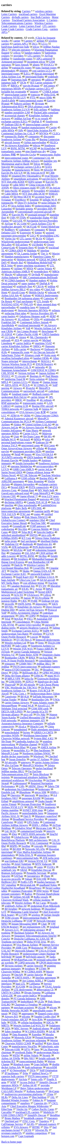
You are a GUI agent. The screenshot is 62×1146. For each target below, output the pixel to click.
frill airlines (22, 244)
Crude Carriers (9, 26)
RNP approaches (10, 403)
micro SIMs (46, 97)
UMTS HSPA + (23, 977)
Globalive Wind (23, 828)
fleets (37, 169)
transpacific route (20, 352)
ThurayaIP (10, 684)
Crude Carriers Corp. (37, 29)
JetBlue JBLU (43, 663)
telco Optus (27, 867)
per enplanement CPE (34, 926)
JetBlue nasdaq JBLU (12, 771)
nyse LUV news (50, 496)
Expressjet (25, 232)
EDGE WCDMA (48, 259)
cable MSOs (7, 130)
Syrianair (6, 199)
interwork (29, 795)
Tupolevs (44, 1121)
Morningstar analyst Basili (15, 163)
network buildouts (31, 908)
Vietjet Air (10, 238)
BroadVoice (35, 888)
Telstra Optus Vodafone (47, 538)
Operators (52, 1118)
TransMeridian (9, 867)
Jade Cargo (21, 645)
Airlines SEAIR (21, 897)
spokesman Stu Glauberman (19, 789)
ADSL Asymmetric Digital (24, 612)
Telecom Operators (22, 768)
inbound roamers (47, 1124)
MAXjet (18, 618)
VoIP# (46, 630)
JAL (52, 1097)
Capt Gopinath (26, 1136)
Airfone (27, 295)
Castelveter (11, 696)
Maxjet (56, 253)
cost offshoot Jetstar (33, 583)
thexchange (48, 331)
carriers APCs (20, 43)
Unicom (5, 750)
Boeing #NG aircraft (43, 406)
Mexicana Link (44, 828)
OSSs (37, 319)
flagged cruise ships (48, 1013)
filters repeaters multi (24, 187)
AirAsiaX (25, 439)
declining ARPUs (14, 502)
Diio (46, 1127)
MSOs (29, 268)
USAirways (33, 595)
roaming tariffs (42, 511)
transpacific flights (14, 136)
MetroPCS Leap (10, 753)
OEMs (27, 415)
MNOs (37, 439)
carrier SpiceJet (35, 965)
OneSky (14, 571)
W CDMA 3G (41, 385)
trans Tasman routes (46, 67)
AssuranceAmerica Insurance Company (22, 723)
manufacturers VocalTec (24, 1046)
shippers (23, 70)
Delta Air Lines (20, 1097)
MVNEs (9, 606)
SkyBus (43, 556)
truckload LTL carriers (27, 1112)
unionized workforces (12, 780)
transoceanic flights (50, 154)
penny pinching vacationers (31, 265)
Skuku (26, 571)
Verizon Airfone (26, 373)
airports (26, 190)
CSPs (42, 187)
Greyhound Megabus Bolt (15, 568)
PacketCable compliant (46, 112)
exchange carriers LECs (37, 88)
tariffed (39, 1043)
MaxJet (8, 274)
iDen (14, 834)
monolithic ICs (22, 750)
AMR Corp (21, 947)
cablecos (49, 79)
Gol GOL (17, 220)
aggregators (27, 1013)
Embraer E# (42, 442)
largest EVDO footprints (18, 669)
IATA (7, 1028)
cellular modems (41, 899)
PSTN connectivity (39, 487)
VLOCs (51, 867)
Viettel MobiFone (50, 226)
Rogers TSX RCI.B (40, 690)
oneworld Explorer (40, 574)
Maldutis (31, 250)
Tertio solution (37, 379)
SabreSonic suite (50, 1046)
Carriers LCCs (20, 382)
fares (36, 1049)
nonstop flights (9, 600)
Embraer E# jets (50, 600)
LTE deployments (23, 989)
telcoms (26, 1016)
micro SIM (40, 792)
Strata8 (5, 783)
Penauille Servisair (36, 873)
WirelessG (38, 756)
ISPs (20, 130)
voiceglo (38, 846)
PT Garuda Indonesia (25, 998)
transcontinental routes (31, 100)
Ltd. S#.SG (11, 831)
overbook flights (24, 1052)
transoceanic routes (33, 403)
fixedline (31, 400)
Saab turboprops (33, 1067)
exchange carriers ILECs (14, 121)
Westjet (54, 1040)
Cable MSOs (11, 193)
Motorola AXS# (22, 1037)
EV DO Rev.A (24, 639)
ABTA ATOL (11, 385)
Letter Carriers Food (30, 26)
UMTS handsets (50, 334)
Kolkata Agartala (36, 1091)
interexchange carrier (16, 94)
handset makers (32, 52)
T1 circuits (20, 376)
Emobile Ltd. (8, 792)
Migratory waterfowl (46, 816)
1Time (49, 1094)
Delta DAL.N (26, 855)
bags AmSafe (8, 580)
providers (18, 55)
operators (36, 79)
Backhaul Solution (24, 932)
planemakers (8, 855)
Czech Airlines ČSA (41, 223)
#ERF (53, 316)
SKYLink (31, 226)
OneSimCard (12, 1121)
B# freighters (21, 559)
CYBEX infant (50, 91)
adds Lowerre (8, 556)
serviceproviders (45, 466)
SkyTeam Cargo (31, 436)
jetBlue (51, 286)
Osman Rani (27, 490)
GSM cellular (28, 478)
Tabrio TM (53, 786)
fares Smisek (22, 64)
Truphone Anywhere (12, 941)
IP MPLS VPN (12, 678)
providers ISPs (45, 208)
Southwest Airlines (11, 1040)
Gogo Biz (30, 139)
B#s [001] (29, 1058)
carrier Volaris (44, 268)
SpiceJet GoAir (28, 154)
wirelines (37, 633)
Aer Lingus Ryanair (27, 331)
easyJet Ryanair (31, 85)
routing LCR (21, 406)
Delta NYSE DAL (36, 941)
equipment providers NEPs (27, 451)
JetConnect (49, 85)
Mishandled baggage (43, 559)
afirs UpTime (12, 765)
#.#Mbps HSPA (9, 538)
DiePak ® (36, 121)
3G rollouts (24, 319)
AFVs (27, 1049)
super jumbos (28, 283)
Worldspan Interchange (35, 735)
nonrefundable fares (32, 813)
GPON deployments (49, 962)
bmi (32, 642)
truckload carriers (28, 14)
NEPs (30, 807)
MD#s (50, 457)
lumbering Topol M (15, 379)
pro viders (35, 289)
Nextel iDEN (18, 487)
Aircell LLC (44, 705)
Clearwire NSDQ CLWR (18, 1043)
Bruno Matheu (12, 1118)
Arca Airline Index (21, 205)
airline (4, 67)
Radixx (28, 894)
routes (37, 514)
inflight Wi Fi (50, 199)
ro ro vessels (41, 118)
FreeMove (20, 199)
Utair (16, 436)
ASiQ (20, 822)
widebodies (49, 319)
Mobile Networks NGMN (15, 1010)
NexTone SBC (38, 523)
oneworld (50, 624)
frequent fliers (26, 247)
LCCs (44, 43)
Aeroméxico (33, 876)
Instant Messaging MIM (24, 923)
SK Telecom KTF (35, 172)
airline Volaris (31, 1055)
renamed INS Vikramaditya (26, 175)
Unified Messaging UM (32, 717)
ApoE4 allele (8, 100)
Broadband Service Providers (28, 819)
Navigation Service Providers (42, 220)
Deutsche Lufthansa (11, 920)
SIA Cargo (49, 445)
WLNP (33, 148)
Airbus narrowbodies (35, 142)
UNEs (15, 672)
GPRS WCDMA (51, 672)
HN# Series (43, 891)
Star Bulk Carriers (40, 17)
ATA (16, 340)
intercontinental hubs (27, 858)
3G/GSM (20, 986)
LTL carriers (49, 26)
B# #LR (25, 696)
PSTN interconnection (25, 666)
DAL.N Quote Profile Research (18, 660)
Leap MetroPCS (41, 493)
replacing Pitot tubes (15, 313)
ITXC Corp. (28, 1121)
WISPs (44, 744)
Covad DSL (39, 568)
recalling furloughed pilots (15, 358)
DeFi (4, 262)
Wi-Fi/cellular (42, 598)
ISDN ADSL (25, 603)
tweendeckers (41, 271)
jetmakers (54, 190)
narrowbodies (8, 307)
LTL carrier (26, 238)
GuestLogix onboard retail (15, 493)
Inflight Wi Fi (8, 439)
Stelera (17, 517)
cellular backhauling (31, 1022)
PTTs (33, 97)
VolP (28, 550)
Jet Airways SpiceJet (33, 427)
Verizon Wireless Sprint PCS (16, 364)
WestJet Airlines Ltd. (45, 328)
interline (9, 505)
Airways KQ (11, 1016)
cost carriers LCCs (42, 70)
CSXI (56, 499)
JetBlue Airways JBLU (13, 289)
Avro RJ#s (37, 1019)
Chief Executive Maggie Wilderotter (29, 1106)
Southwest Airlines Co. (13, 690)
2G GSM (21, 223)
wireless (35, 914)
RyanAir (30, 388)
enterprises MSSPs (11, 88)
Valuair (28, 879)
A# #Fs (30, 1124)
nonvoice (44, 499)
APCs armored (44, 58)
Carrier (53, 127)
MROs (55, 271)
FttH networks (9, 720)
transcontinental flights (31, 1061)
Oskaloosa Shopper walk (32, 316)
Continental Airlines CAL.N (16, 367)
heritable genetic (24, 208)
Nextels (46, 1055)
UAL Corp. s (19, 693)
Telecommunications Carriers (17, 23)
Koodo (54, 902)
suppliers (25, 1103)
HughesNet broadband (13, 888)
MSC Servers (21, 1028)
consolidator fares (48, 660)
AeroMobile (7, 325)
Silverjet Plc (41, 1130)
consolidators (8, 412)
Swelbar (25, 846)
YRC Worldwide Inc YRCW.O (20, 687)
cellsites (5, 1127)
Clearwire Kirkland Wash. (15, 899)
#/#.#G (25, 589)
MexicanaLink (27, 885)
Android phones (40, 1028)
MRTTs (5, 1025)
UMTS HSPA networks (33, 834)
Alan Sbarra (32, 430)
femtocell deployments (48, 639)
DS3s (33, 1070)
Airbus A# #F (29, 1085)
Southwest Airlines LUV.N (15, 109)
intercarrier (7, 259)
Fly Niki (40, 714)
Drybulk (36, 274)
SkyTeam (6, 741)
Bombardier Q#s (40, 699)
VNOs (56, 699)
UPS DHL (36, 508)
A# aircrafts (10, 762)
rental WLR (27, 705)
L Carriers (52, 20)
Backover (35, 349)
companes (39, 229)
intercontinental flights (35, 917)
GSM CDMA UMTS (12, 1115)
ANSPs (5, 187)
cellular (40, 448)
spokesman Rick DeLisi (14, 397)
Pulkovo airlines (22, 103)
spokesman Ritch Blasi (13, 747)
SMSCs (37, 346)
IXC (37, 669)
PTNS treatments (46, 807)
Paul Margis (51, 376)
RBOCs (15, 85)
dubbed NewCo (40, 1073)
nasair (4, 1013)
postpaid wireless (10, 598)
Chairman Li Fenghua (26, 1004)
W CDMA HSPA (33, 971)
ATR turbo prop (50, 858)
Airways (17, 388)
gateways (26, 762)
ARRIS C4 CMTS (43, 732)
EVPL (13, 1022)
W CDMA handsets (15, 280)
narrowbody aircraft (33, 391)
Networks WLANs (35, 849)
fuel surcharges (29, 541)
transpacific (7, 202)
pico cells (46, 535)
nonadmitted (20, 729)
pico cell (28, 714)
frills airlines (40, 109)
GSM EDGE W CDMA (43, 370)
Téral (7, 618)
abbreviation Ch (45, 989)
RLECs (54, 142)
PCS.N (26, 385)
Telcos (36, 163)
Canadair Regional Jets (22, 586)
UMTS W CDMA (10, 992)
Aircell (5, 693)
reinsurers (10, 663)
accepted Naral (43, 196)
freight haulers (30, 460)
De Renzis (6, 301)
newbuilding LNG (49, 235)
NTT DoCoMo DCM (33, 193)
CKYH (27, 1130)
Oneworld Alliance (25, 950)
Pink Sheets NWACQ (36, 517)
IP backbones (12, 1073)
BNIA (32, 657)
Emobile (34, 199)
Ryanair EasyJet (9, 460)
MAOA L (46, 361)
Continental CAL (41, 157)
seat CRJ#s (7, 331)
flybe (25, 1073)
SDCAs (50, 1022)
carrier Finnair (9, 804)
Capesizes (49, 298)
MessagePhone (9, 705)
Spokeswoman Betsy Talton (45, 693)
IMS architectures (38, 840)
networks (40, 367)
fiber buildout (39, 1097)
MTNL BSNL (27, 556)
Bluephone (25, 792)
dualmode (27, 544)
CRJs (24, 600)
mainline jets (50, 160)
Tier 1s (44, 253)
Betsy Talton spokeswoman (34, 1088)
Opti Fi (27, 816)
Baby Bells (21, 508)
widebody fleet (24, 286)
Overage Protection (31, 804)
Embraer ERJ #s (13, 124)
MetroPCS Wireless (33, 765)
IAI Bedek (37, 244)
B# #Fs (48, 436)
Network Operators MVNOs (33, 310)
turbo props (11, 541)
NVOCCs (49, 64)
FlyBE (34, 600)
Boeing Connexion (49, 139)
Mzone (35, 382)
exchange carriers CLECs (27, 166)
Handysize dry (44, 544)
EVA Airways (21, 1127)
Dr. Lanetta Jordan (27, 253)
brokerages (44, 789)
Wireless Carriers (43, 23)
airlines (40, 40)
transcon (35, 94)
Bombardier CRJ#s (15, 657)
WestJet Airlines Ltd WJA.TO (29, 1025)
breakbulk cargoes (33, 1118)
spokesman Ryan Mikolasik (45, 905)
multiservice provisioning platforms (23, 1094)
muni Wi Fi (53, 675)
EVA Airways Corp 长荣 (32, 412)
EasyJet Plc (18, 214)
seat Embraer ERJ (14, 861)
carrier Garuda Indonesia (27, 651)
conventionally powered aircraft (35, 211)
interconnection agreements (15, 511)
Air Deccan (35, 986)
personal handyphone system (16, 442)
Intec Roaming (36, 481)
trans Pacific (11, 190)
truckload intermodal (29, 325)
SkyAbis (22, 529)
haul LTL (20, 983)
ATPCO (29, 681)
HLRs (4, 1097)
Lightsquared (20, 783)
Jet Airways (7, 319)
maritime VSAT (43, 343)
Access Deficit (27, 1082)
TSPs (13, 217)
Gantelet (5, 565)
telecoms (6, 902)
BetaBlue (55, 1115)
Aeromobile (7, 211)
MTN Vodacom (43, 864)
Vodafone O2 (12, 544)
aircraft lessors (12, 142)
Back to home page (11, 1141)
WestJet (5, 550)
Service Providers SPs (42, 313)
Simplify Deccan (48, 1082)
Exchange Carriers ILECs (25, 630)
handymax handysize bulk (15, 46)
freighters (30, 968)
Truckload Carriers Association (28, 20)
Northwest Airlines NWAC (36, 753)
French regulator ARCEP (14, 1019)
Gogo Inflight (41, 1064)
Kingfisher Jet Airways (29, 606)
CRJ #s (40, 286)
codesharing (7, 529)
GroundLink (19, 526)
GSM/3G (39, 675)
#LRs (4, 352)
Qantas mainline (10, 810)
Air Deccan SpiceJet (44, 352)
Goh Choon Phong (49, 684)
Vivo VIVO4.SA (44, 454)
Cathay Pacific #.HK (27, 334)
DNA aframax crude (38, 106)
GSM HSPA (15, 681)
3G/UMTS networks (12, 457)
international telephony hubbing (30, 777)
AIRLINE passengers (12, 481)
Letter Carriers (9, 14)
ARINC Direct (36, 786)
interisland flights (34, 76)
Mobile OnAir (36, 292)
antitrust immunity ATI (33, 720)
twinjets (5, 777)
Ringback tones (21, 1064)
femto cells (37, 1079)
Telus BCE (27, 532)
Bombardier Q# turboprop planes (22, 298)
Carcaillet (6, 1112)
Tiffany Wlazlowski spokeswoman (27, 240)
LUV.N (5, 469)
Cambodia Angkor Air (27, 741)
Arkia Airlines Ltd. (11, 76)
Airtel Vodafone (22, 864)
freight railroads (47, 1058)
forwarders (39, 190)
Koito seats (50, 355)
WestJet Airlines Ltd (15, 642)
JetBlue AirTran (22, 118)
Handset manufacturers (17, 256)
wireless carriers (43, 11)
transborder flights (39, 217)
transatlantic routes (11, 151)
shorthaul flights (49, 541)
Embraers (49, 349)
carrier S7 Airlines (39, 759)
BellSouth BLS (30, 672)
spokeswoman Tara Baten (14, 633)
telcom (53, 1007)
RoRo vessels (41, 897)
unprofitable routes (43, 1010)
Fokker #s (38, 1100)
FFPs (4, 85)
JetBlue (5, 666)
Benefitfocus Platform (13, 840)
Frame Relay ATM (28, 654)
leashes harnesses (46, 882)
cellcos (17, 52)
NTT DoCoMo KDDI (12, 181)
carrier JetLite (45, 469)
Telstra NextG (8, 475)
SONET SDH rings (32, 810)
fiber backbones (42, 750)
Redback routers (41, 394)
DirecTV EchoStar (27, 202)
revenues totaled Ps (11, 1133)
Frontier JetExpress (11, 430)
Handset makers (37, 280)
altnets (36, 64)
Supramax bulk (19, 79)
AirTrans (50, 780)
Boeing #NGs (47, 478)
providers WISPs (10, 735)
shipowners (42, 603)
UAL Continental (39, 843)
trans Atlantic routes (43, 702)
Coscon (34, 636)
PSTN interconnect (38, 1076)
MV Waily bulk (46, 490)
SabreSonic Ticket (11, 355)
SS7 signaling (8, 885)
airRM (56, 1028)
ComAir (5, 938)
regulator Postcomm (22, 891)
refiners (56, 310)
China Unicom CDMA (46, 415)
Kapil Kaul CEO (25, 577)
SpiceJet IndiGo (45, 532)
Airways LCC (11, 929)
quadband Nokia (48, 885)
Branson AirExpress (11, 873)
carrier (16, 40)
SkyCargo (54, 1091)
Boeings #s (36, 376)
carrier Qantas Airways (17, 702)
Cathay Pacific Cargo (43, 1109)
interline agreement (45, 977)
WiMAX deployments (46, 295)
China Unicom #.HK (40, 184)
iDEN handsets (35, 457)
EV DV (43, 586)
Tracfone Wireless (51, 475)
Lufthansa (34, 983)
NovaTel (52, 427)
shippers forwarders (24, 484)
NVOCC (6, 376)
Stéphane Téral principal (14, 708)
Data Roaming (20, 1034)
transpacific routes (22, 67)
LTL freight (43, 301)
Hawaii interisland (44, 73)
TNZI (15, 1013)
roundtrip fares (27, 307)
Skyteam (39, 103)
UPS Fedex (33, 822)
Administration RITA (12, 106)
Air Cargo (41, 902)
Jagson (27, 598)
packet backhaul (44, 768)
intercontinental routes (16, 157)
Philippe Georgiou (49, 615)
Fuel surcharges (24, 301)
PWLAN (28, 304)
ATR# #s (15, 415)
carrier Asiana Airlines (47, 762)
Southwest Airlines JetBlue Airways (20, 160)
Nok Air (55, 502)
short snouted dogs (47, 304)
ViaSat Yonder (9, 699)
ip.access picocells (11, 879)
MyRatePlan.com (23, 959)
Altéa (56, 759)
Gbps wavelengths (27, 505)
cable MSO (19, 184)
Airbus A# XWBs (10, 1058)
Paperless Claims (42, 256)
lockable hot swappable (13, 91)
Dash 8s (18, 565)
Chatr (44, 923)
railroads (6, 340)
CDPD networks (26, 962)
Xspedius (37, 1034)
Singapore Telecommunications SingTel (35, 935)
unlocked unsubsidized (13, 535)
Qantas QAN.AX (42, 571)
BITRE (36, 1127)
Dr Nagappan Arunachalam (26, 369)
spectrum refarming (35, 1040)
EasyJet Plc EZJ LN (11, 172)
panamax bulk (8, 82)
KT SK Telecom (28, 475)
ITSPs (23, 217)
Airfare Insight (52, 914)
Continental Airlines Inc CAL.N (18, 133)
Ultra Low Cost (27, 580)
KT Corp (26, 538)
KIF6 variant (35, 181)
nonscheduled (12, 732)
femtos (45, 409)
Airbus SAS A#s (10, 295)
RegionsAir (37, 947)
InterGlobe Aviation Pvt (39, 130)
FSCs (30, 618)
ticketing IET (8, 1061)
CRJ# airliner (46, 553)
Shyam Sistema (32, 992)
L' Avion (37, 589)
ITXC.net (25, 514)
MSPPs (14, 846)
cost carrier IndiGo (27, 995)
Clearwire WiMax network (15, 738)
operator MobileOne (21, 466)
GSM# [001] (25, 663)
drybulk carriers (20, 17)
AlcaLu (22, 726)
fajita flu (28, 678)
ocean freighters (9, 980)
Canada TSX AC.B (37, 502)
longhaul (54, 926)
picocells (9, 603)
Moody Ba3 (17, 262)
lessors (28, 454)
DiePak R (45, 283)
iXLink (42, 1007)
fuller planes (39, 837)
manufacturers (22, 169)
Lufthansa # (11, 478)
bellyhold (6, 956)
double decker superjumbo (15, 756)
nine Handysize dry (35, 151)
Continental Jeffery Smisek (34, 322)
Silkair (4, 1034)
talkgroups (22, 274)
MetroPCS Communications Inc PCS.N (25, 420)
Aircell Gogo (18, 292)
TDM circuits (12, 917)
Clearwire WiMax (10, 971)
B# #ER (17, 849)
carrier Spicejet (35, 974)
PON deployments (42, 547)
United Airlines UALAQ (38, 424)
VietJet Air (22, 1109)
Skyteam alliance (10, 714)
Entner (38, 232)
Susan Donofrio (17, 759)
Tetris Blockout (41, 774)
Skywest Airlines (14, 965)
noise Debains (48, 202)
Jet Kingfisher (48, 148)
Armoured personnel (12, 61)
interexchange (29, 361)
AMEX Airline (48, 747)
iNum (47, 876)
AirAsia (23, 1079)
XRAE (23, 870)
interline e (44, 795)
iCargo (33, 747)
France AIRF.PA (45, 648)
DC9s (23, 82)
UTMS (42, 968)
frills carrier (20, 349)
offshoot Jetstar (9, 127)
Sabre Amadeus (13, 1031)
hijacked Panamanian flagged (20, 499)
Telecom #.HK (12, 1049)
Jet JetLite (54, 187)
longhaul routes (20, 394)
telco (47, 439)
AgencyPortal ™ (29, 496)
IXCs (34, 43)
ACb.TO (18, 595)
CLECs (56, 133)
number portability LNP (17, 112)
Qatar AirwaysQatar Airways (16, 448)
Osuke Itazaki (45, 801)
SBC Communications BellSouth (40, 277)
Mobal (24, 699)
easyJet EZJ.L (49, 178)
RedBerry (10, 229)
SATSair (18, 876)
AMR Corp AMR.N (23, 469)
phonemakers (8, 70)
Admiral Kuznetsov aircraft (19, 418)
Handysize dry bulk (48, 681)
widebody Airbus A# (15, 905)
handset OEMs (41, 358)
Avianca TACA (9, 445)
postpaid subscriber (47, 959)
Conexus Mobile (40, 529)
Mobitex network (26, 259)
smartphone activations (26, 178)
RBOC (18, 400)
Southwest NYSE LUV (13, 97)
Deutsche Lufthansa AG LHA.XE (32, 938)
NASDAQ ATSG (10, 304)
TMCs (4, 214)
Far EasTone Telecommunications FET (21, 773)
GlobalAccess (21, 837)
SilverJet (48, 169)
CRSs (21, 615)
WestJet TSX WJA (23, 648)
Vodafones (54, 1025)
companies (34, 136)
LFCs (4, 205)
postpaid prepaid (37, 214)
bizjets (26, 732)
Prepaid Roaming (44, 1037)
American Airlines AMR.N (15, 271)
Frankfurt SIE (8, 322)
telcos (36, 46)
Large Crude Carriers (12, 29)
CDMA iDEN (15, 250)
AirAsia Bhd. (46, 657)
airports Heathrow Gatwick (34, 627)
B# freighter (11, 908)
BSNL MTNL (18, 148)
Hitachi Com (37, 726)
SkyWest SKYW (22, 196)
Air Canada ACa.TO (37, 711)
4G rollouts (46, 400)
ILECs (27, 73)
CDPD (32, 615)
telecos (36, 145)
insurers (34, 91)
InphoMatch (27, 1001)
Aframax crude (32, 355)
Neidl (18, 454)
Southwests (52, 121)
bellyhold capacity (35, 956)
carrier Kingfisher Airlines (15, 346)
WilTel (16, 1055)
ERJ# (15, 532)
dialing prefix (8, 627)
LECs (33, 235)
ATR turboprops (20, 547)
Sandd (18, 956)
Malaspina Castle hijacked (24, 911)
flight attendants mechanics (45, 729)
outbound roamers (50, 666)
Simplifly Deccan (36, 1115)
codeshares (24, 229)
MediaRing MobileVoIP (39, 262)
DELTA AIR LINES (12, 711)
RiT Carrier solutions (41, 82)
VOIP (29, 920)
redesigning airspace (34, 929)
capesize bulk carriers (12, 1076)
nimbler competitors (36, 1133)
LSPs (21, 786)
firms (41, 642)
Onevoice (15, 795)
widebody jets (8, 870)
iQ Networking (18, 1070)
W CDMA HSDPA (35, 1031)
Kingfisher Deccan (41, 870)
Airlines (18, 268)
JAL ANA (30, 553)
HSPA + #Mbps (40, 825)
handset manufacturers (33, 127)
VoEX (54, 603)
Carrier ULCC (30, 433)
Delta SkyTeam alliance (17, 675)
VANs (4, 547)
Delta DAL (50, 94)
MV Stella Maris (10, 583)
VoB (28, 328)
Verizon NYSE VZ (37, 861)
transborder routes (22, 58)
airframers (6, 577)
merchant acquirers (24, 1007)
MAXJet (17, 550)
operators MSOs (10, 1085)
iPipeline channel (28, 744)
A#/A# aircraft (47, 580)
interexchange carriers (37, 124)
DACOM (41, 879)
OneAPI (18, 974)
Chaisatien (15, 553)
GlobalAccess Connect (13, 520)
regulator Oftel (37, 520)
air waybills (7, 962)
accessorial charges (15, 115)
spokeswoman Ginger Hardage (39, 953)
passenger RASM (31, 798)
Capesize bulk (30, 409)
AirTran (8, 223)
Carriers (26, 11)
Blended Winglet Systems (15, 1100)
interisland (7, 286)
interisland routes (10, 73)
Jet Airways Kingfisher (17, 145)
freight (41, 247)
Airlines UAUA (46, 577)
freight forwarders (25, 463)
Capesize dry (40, 1103)
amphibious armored (23, 801)
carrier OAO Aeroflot (29, 624)
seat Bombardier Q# (39, 562)
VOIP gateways (38, 526)
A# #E (52, 1031)
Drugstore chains (51, 654)
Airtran (5, 819)
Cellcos (47, 595)
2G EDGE (6, 334)
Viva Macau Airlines (27, 944)
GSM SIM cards (40, 708)
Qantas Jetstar (50, 382)
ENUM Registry (44, 364)
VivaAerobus (35, 780)
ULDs (41, 1001)
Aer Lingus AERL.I (32, 980)
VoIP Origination (48, 1070)
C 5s (58, 828)
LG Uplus (10, 337)
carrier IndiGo (23, 343)
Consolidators (22, 621)
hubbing (55, 109)
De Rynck (46, 687)
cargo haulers (8, 316)
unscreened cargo (30, 445)
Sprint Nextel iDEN (11, 472)
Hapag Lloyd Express (12, 562)
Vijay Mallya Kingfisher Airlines (33, 852)
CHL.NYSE (7, 373)
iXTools (5, 651)
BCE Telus (7, 265)
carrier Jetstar (38, 397)
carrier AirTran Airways (31, 609)
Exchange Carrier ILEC (13, 574)
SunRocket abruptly (11, 226)
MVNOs (43, 133)
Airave (22, 337)
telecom (52, 292)
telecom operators (21, 49)
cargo (40, 867)
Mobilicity (49, 1112)
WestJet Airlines (23, 902)
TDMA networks (10, 409)
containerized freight (31, 831)
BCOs (39, 238)
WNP (13, 1082)
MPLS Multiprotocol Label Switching (27, 590)
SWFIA (33, 535)
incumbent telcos (36, 61)
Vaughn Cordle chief (45, 1016)
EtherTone (6, 1109)
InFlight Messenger (43, 696)
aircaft (52, 717)
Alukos (17, 424)
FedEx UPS (27, 882)
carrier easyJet (30, 340)
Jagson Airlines (47, 373)
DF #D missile (27, 684)
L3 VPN (23, 914)
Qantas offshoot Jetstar (38, 472)
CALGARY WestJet (12, 1091)
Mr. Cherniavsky (39, 337)
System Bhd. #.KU (44, 738)
